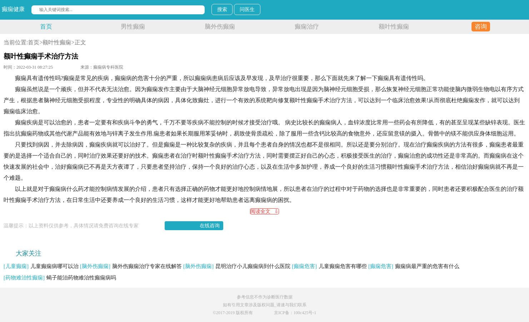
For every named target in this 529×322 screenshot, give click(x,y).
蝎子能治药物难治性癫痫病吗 (60, 278)
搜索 (222, 9)
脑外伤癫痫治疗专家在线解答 (131, 266)
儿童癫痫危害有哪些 (329, 266)
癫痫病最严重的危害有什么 (413, 266)
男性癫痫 (133, 26)
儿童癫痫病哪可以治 (41, 266)
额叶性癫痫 (394, 26)
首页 (46, 26)
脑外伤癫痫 (220, 26)
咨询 (481, 26)
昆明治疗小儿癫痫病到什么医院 (236, 266)
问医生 (247, 9)
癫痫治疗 (307, 26)
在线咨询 (210, 225)
